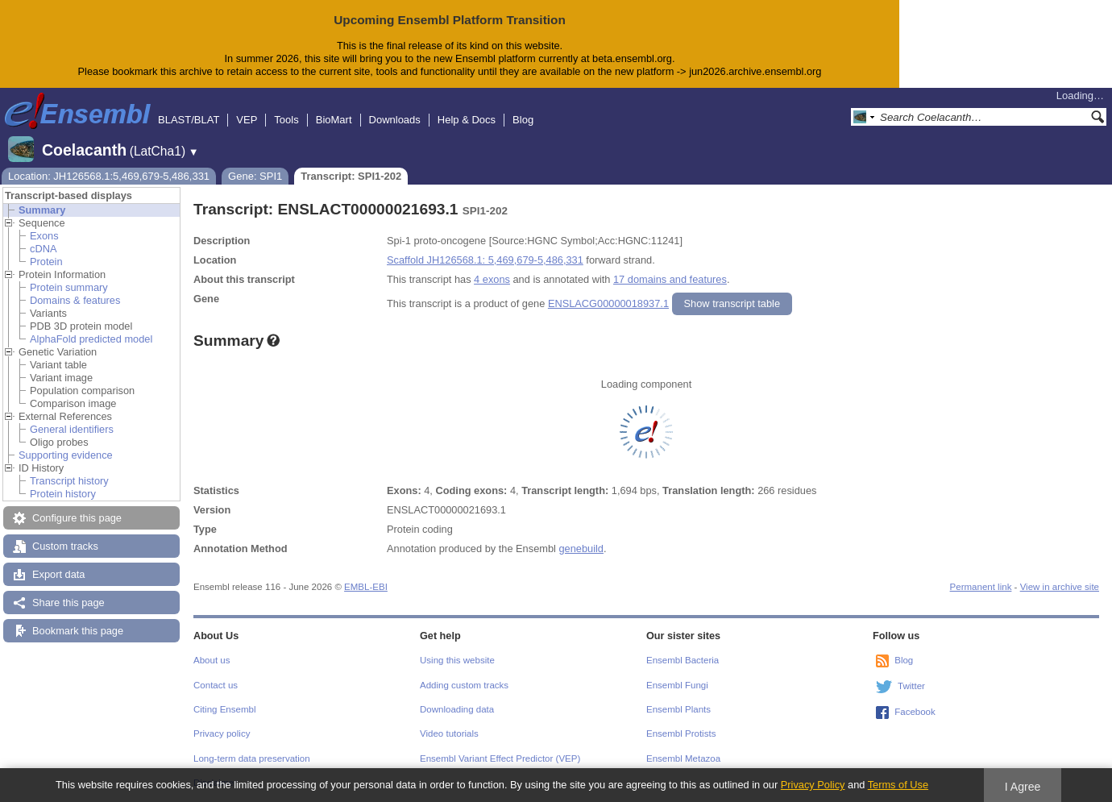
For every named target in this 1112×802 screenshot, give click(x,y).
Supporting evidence (66, 455)
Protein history (63, 494)
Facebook (915, 712)
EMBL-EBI (366, 587)
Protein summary (69, 287)
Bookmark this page (77, 631)
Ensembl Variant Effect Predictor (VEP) (500, 758)
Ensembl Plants (678, 709)
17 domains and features (670, 279)
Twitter (911, 686)
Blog (522, 120)
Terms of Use (898, 785)
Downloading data (457, 709)
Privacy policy (221, 733)
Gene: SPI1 (255, 176)
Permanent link (981, 587)
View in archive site (1059, 587)
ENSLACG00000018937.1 (608, 303)
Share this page (68, 602)
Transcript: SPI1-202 (351, 176)
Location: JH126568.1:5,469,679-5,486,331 (109, 176)
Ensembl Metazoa (683, 758)
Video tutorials (449, 733)
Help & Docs (467, 120)
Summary (42, 210)
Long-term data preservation (251, 758)
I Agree (1023, 786)
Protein (46, 262)
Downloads (395, 120)
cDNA (43, 249)
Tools (286, 120)
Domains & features (75, 300)
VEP (246, 120)
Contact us (215, 685)
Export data (58, 574)
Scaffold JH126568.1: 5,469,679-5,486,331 (485, 260)
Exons (44, 236)
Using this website (457, 660)
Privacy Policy (813, 785)
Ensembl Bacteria (682, 660)
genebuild (581, 548)
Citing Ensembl (224, 709)
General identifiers (72, 429)
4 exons (492, 279)
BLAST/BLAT (188, 120)
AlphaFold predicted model (91, 339)
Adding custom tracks (464, 685)
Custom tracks (65, 546)
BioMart (334, 120)
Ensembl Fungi (677, 685)
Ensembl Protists (681, 733)
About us (211, 660)
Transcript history (69, 481)
